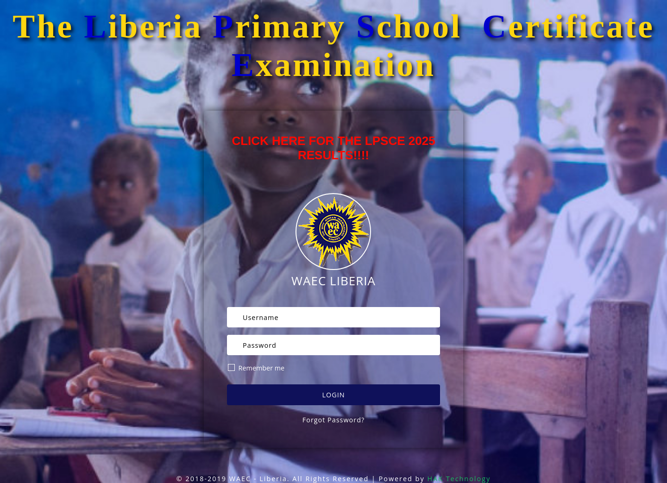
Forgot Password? (333, 419)
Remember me (256, 368)
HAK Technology (459, 478)
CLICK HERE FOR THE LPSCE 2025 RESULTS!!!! (333, 148)
